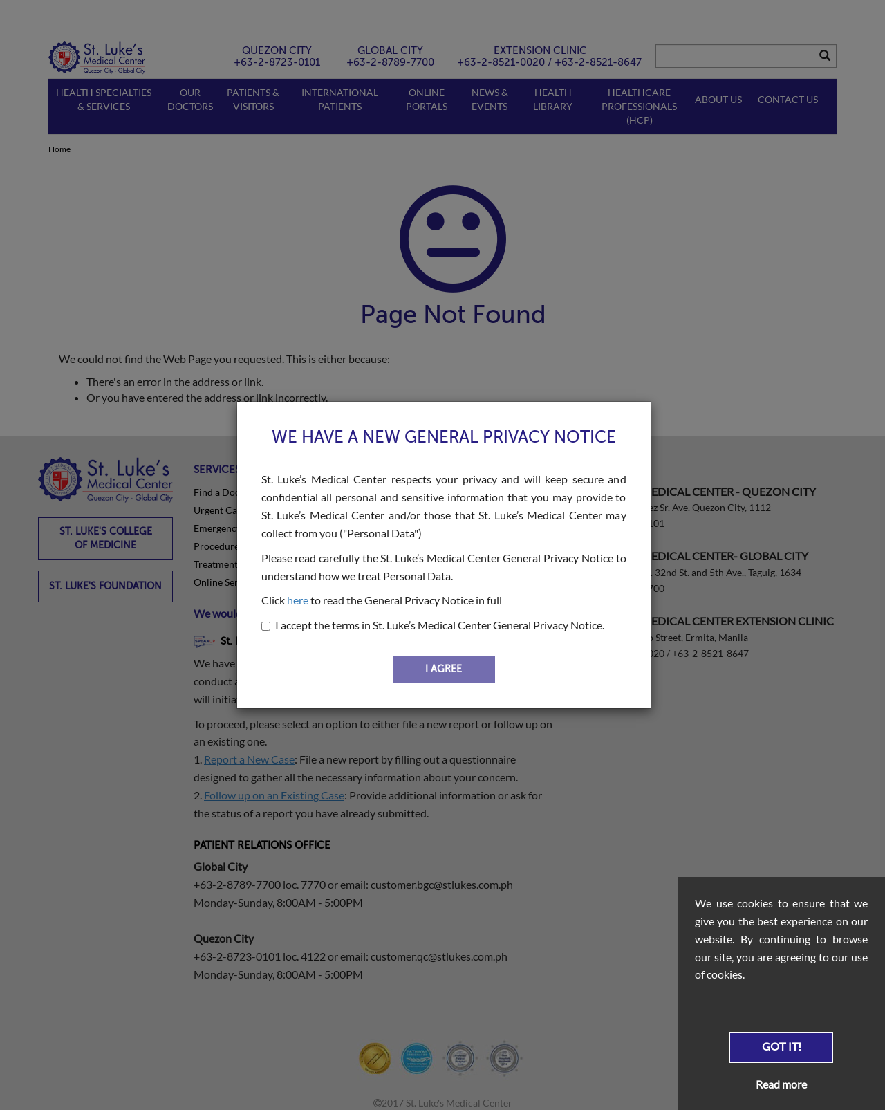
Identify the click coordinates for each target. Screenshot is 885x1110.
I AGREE (443, 669)
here (297, 600)
